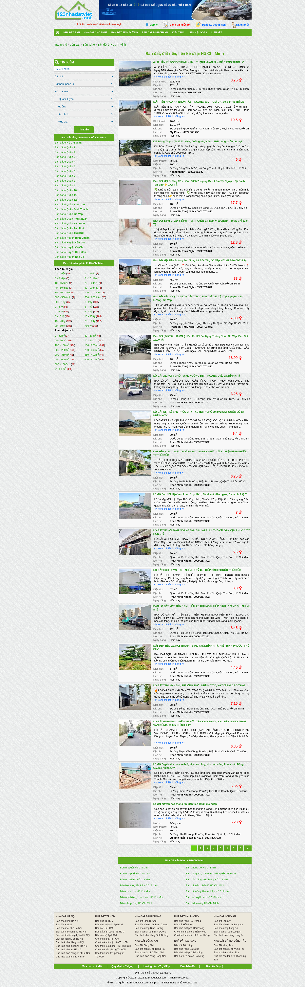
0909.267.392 (202, 402)
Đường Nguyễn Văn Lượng (185, 323)
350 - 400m (92, 354)
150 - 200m (92, 345)
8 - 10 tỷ (60, 316)
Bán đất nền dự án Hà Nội (69, 938)
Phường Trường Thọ (197, 708)
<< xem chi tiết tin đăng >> (169, 76)
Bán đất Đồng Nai (144, 945)
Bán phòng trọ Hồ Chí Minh (201, 867)
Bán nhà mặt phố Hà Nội (69, 928)
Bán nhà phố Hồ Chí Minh (135, 873)
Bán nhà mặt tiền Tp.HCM (109, 924)
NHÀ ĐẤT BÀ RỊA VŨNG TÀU (230, 940)
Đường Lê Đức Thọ (181, 283)
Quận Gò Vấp (216, 283)
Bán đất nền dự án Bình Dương (151, 924)
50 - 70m (60, 340)
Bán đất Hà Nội (64, 924)
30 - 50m (90, 335)
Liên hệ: (157, 92)
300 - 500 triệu (63, 297)
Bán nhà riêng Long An (226, 928)
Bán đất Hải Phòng (184, 924)
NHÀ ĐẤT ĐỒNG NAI (146, 940)
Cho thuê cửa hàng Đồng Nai (150, 956)
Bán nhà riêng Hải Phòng (187, 921)
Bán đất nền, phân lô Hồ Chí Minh (205, 885)
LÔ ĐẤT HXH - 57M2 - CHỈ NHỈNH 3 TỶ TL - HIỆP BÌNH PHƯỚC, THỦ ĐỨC (197, 570)
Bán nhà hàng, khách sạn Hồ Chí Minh (142, 897)
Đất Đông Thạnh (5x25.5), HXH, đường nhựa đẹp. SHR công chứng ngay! (197, 141)
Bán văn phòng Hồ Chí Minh (136, 903)
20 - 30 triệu (92, 282)
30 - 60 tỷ (60, 325)
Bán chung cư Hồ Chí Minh (135, 891)
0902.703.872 (205, 211)
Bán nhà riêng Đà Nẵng (186, 949)
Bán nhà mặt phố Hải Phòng (189, 928)
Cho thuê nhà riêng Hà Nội (70, 942)
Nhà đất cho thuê (95, 32)
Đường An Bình (179, 481)
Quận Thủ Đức (225, 398)
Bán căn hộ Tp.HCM (106, 935)
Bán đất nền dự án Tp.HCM (109, 931)
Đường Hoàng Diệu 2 (182, 398)
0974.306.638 (213, 837)
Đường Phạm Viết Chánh (184, 247)
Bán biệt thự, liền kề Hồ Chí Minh (139, 885)
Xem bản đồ (187, 966)
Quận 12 (228, 88)
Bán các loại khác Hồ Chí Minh (203, 897)
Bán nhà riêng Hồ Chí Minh (135, 879)
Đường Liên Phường (182, 834)
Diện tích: (158, 85)
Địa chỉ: (157, 88)
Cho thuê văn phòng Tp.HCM (110, 949)
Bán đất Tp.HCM (104, 928)
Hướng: (157, 823)
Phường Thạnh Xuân (209, 88)
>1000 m (60, 369)
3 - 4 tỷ (89, 306)
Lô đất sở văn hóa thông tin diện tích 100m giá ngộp (185, 803)
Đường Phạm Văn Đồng (184, 751)
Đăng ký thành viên (214, 24)
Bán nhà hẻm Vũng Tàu (226, 952)
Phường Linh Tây (206, 398)
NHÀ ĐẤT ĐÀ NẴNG (185, 940)
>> (247, 848)
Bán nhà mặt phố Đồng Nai (149, 952)
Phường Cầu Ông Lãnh (213, 247)
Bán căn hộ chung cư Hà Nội (71, 931)
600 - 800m (92, 359)
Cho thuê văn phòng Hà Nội (70, 956)
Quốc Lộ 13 (176, 438)
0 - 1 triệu (60, 273)
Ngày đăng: (160, 96)
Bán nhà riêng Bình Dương (149, 928)
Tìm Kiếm (84, 129)
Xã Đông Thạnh (208, 168)
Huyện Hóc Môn (230, 128)
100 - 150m (62, 345)
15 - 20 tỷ (60, 321)
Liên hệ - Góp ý (198, 32)
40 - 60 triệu (62, 287)
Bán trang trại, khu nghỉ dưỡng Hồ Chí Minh (211, 873)
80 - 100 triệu (63, 292)
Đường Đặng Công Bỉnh (184, 128)
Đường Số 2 (177, 708)
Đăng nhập (243, 24)
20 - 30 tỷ (90, 321)
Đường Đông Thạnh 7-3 (183, 168)
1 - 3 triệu (90, 273)
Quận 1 (232, 247)
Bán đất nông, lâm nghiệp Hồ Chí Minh (208, 891)
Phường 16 (208, 323)
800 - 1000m (62, 364)
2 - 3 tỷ (59, 306)
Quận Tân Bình (222, 207)
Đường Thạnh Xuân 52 (183, 88)
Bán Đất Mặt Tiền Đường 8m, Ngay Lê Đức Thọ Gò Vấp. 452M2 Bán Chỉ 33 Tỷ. (200, 260)
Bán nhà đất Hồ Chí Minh (134, 867)
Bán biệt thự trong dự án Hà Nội (72, 935)
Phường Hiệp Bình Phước (204, 481)
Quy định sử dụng (122, 966)
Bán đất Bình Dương (146, 921)
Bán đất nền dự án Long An (228, 924)
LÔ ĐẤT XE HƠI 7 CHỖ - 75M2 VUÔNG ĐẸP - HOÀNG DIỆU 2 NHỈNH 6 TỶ (196, 375)
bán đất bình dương (124, 32)
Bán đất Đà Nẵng (183, 945)
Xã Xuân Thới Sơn (209, 128)
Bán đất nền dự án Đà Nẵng (189, 956)
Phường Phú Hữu (205, 834)
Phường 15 (205, 207)
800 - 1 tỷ (60, 302)
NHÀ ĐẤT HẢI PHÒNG (186, 916)
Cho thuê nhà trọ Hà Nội (68, 949)
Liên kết (216, 32)
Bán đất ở (68, 142)
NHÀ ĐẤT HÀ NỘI (65, 916)
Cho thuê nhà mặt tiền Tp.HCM (111, 942)
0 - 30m (60, 335)
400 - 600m (62, 359)
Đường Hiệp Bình (180, 632)
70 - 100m (91, 340)
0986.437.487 (195, 92)
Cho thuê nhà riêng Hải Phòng (190, 931)
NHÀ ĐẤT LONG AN (225, 916)
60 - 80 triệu (92, 287)
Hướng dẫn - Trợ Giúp (156, 966)
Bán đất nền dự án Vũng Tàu (229, 949)
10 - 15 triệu (62, 282)
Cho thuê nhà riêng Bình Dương (151, 935)
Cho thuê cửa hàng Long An (228, 935)
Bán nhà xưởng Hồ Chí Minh (202, 903)
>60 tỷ (88, 325)
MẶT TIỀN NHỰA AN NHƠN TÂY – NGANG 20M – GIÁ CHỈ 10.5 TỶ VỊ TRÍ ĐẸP (199, 101)
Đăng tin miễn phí (180, 24)
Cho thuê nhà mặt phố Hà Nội (71, 946)
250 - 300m (92, 349)
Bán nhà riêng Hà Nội (67, 921)
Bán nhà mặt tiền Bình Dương (150, 931)
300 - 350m (62, 354)
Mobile (153, 24)
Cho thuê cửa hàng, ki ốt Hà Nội (73, 953)
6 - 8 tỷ (89, 311)
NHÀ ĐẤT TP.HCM (105, 916)
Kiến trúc (178, 32)
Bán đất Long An (222, 921)
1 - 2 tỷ (89, 302)
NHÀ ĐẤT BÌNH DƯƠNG (148, 916)
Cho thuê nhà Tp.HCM (107, 938)
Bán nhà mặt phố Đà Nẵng (188, 952)
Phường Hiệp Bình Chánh (200, 438)
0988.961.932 (195, 171)
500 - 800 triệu (93, 297)
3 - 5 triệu (60, 278)
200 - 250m (62, 349)
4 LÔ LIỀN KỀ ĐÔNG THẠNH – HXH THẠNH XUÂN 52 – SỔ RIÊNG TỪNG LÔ (198, 62)
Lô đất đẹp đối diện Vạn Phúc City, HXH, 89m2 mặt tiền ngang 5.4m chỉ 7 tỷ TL (200, 494)
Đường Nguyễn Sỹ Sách (184, 207)
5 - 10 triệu (91, 278)
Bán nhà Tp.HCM (104, 921)
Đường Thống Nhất (181, 362)
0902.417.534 (195, 837)
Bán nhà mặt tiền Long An (227, 931)
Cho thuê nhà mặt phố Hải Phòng (192, 935)
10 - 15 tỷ (90, 316)
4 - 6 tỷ (59, 311)
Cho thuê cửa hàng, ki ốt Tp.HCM (113, 946)
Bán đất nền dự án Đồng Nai (150, 949)
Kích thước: (160, 81)
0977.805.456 (191, 132)
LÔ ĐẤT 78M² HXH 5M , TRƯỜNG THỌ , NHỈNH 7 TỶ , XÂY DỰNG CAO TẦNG (199, 685)
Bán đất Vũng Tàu (223, 945)
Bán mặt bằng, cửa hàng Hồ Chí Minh (207, 879)
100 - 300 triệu (93, 292)
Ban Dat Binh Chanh (155, 32)
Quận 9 (221, 834)
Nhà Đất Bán (72, 32)
